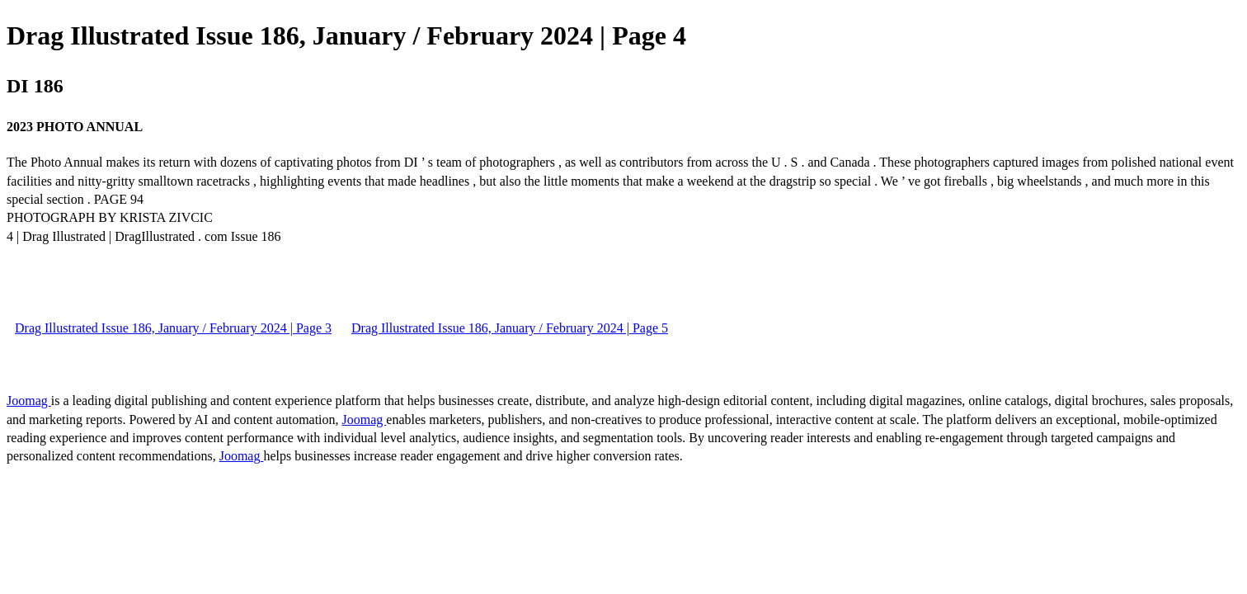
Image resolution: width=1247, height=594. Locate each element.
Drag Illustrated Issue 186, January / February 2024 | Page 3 (173, 328)
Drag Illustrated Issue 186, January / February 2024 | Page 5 (509, 328)
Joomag (29, 401)
